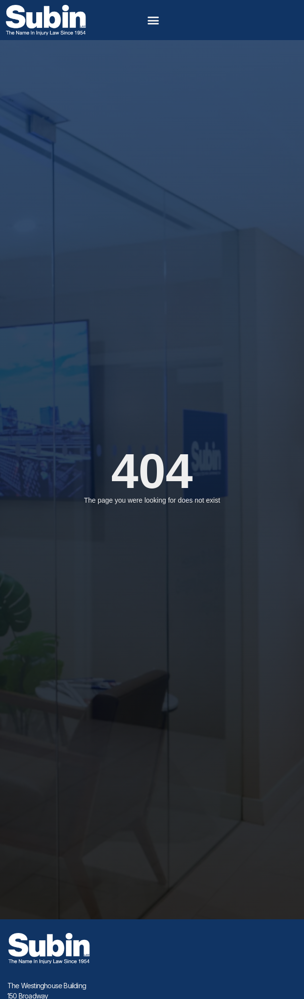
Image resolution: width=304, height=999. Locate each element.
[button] (153, 20)
